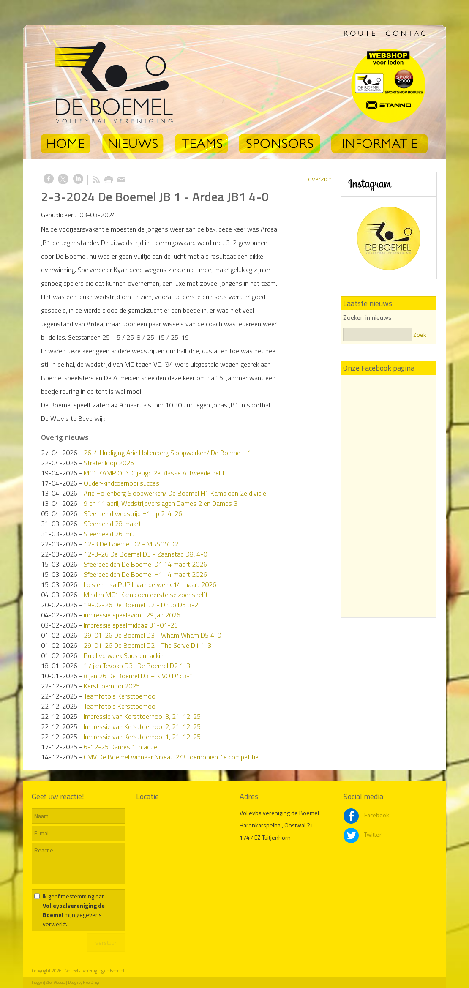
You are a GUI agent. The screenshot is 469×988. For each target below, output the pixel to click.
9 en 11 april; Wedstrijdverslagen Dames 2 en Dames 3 (160, 503)
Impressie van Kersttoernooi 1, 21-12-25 (142, 736)
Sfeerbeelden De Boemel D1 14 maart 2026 (145, 564)
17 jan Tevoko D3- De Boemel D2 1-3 (137, 665)
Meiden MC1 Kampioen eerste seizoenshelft (146, 595)
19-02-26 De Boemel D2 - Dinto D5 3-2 (141, 605)
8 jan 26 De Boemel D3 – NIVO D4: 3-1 (139, 676)
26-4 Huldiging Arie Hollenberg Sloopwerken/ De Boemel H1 (167, 453)
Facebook (366, 815)
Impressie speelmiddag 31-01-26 (131, 625)
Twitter (363, 834)
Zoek (419, 334)
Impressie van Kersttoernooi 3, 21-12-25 (142, 716)
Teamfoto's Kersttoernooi (120, 696)
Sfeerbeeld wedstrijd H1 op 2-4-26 (133, 513)
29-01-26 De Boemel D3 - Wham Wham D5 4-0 (152, 635)
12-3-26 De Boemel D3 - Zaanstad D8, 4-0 (145, 554)
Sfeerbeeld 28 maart (112, 524)
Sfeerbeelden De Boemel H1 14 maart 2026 (145, 574)
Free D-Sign (91, 982)
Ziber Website (55, 982)
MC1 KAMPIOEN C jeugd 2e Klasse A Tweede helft (154, 473)
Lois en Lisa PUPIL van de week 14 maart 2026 (150, 584)
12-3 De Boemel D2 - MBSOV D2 (131, 544)
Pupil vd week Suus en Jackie (124, 655)
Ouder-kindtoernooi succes (121, 483)
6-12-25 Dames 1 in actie (120, 747)
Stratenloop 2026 (109, 463)
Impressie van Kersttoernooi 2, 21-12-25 (142, 726)
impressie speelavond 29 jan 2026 (132, 615)
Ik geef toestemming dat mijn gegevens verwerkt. (74, 910)
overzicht (321, 179)
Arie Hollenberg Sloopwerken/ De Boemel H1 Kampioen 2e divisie (175, 493)
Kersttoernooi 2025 (112, 686)
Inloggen (38, 982)
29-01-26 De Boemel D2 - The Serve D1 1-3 (147, 645)
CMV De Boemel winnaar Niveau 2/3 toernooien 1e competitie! (172, 757)
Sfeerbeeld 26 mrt (109, 534)
